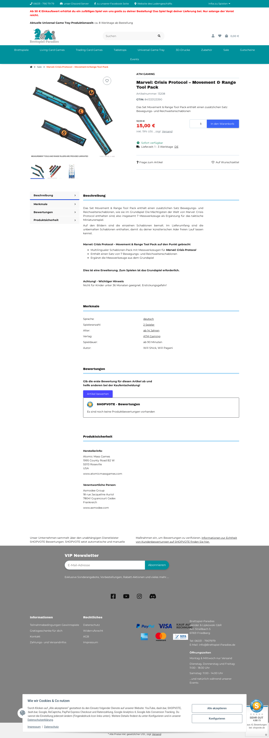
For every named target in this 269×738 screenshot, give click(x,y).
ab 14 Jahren (151, 330)
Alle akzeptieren (215, 708)
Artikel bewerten (98, 394)
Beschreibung (55, 195)
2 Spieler (148, 324)
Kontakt (35, 636)
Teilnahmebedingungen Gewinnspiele (54, 625)
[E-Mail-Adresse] (105, 565)
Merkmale (55, 204)
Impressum (35, 726)
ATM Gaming (151, 336)
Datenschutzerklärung (41, 719)
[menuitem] (21, 50)
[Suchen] (128, 36)
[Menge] (198, 124)
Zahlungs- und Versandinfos (48, 642)
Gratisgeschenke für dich (46, 630)
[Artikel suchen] (159, 36)
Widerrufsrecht (93, 630)
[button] (219, 4)
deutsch (148, 319)
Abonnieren (157, 565)
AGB (86, 636)
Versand (167, 131)
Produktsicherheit (55, 220)
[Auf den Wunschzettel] (107, 81)
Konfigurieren (216, 718)
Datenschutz (52, 726)
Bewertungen (55, 212)
